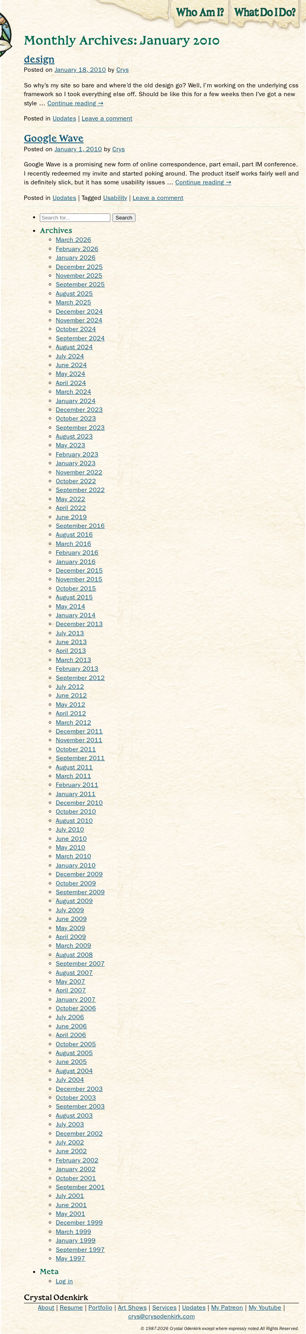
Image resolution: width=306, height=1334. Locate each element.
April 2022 (71, 508)
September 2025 (80, 284)
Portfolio (100, 1307)
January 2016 (76, 561)
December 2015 (79, 570)
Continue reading (75, 103)
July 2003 (70, 1124)
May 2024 (70, 373)
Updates (64, 118)
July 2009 (70, 910)
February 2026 (77, 249)
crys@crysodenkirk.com (161, 1316)
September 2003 (80, 1106)
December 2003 (79, 1089)
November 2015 (79, 579)
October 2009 (76, 883)
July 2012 (70, 686)
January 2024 (76, 401)
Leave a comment (107, 118)
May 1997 (70, 1258)
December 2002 (79, 1133)
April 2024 (71, 383)
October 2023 (76, 418)
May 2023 (70, 445)
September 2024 (80, 338)
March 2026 (73, 239)
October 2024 (76, 329)
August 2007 (74, 972)
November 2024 (79, 320)
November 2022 (79, 472)
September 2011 (80, 758)
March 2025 (73, 302)
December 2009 (79, 874)
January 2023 (76, 463)
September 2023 (80, 427)
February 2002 (77, 1160)
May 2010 (70, 847)
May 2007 (70, 981)
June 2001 (71, 1205)
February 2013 (77, 668)
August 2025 (74, 293)
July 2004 (70, 1079)
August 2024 (74, 347)
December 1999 (79, 1222)
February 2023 (77, 454)
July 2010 (70, 829)
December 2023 (79, 409)
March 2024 (73, 391)
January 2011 (76, 794)
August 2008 (74, 955)
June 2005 (71, 1061)
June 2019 (71, 517)
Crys (122, 69)
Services (164, 1307)
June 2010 (71, 838)
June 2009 (71, 919)
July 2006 (70, 1017)
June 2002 (71, 1151)
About (46, 1307)
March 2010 (73, 856)
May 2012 (70, 704)
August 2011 (74, 767)
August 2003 (74, 1115)
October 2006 (76, 1008)
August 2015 (74, 597)
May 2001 (70, 1213)
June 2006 (71, 1026)
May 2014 (70, 606)
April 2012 (71, 713)
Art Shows (132, 1307)
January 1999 (76, 1240)
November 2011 (79, 740)
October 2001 (76, 1178)
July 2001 (70, 1196)
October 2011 (76, 749)
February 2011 (77, 785)
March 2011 (73, 776)
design (39, 59)
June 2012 (71, 695)
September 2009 (80, 892)
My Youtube (265, 1307)
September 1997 (80, 1249)
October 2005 (76, 1044)
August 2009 (74, 901)
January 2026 (76, 257)
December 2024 (79, 311)
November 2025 (79, 275)
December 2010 (79, 802)
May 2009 (70, 928)
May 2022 (70, 499)
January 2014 (76, 615)
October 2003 (76, 1097)
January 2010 (76, 865)
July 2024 (70, 356)
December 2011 (79, 731)
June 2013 (71, 642)
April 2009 (71, 937)
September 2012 (80, 678)
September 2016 (80, 526)
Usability (115, 198)
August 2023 (74, 436)
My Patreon (227, 1307)
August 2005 (74, 1053)
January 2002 (76, 1169)
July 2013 (70, 633)
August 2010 (74, 820)
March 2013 (73, 660)
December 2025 (79, 267)
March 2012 (73, 722)
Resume (71, 1307)
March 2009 (73, 945)
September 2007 (80, 963)
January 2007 (76, 999)
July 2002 (70, 1142)
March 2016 (73, 543)
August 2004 (74, 1071)
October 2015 (76, 588)
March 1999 (73, 1231)
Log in (64, 1281)
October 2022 (76, 481)
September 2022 (80, 490)
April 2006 (71, 1035)
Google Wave (54, 138)
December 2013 (79, 624)
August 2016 (74, 534)
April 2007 (71, 990)
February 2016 (77, 552)
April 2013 (71, 650)
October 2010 (76, 811)
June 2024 (71, 365)
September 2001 (80, 1187)
